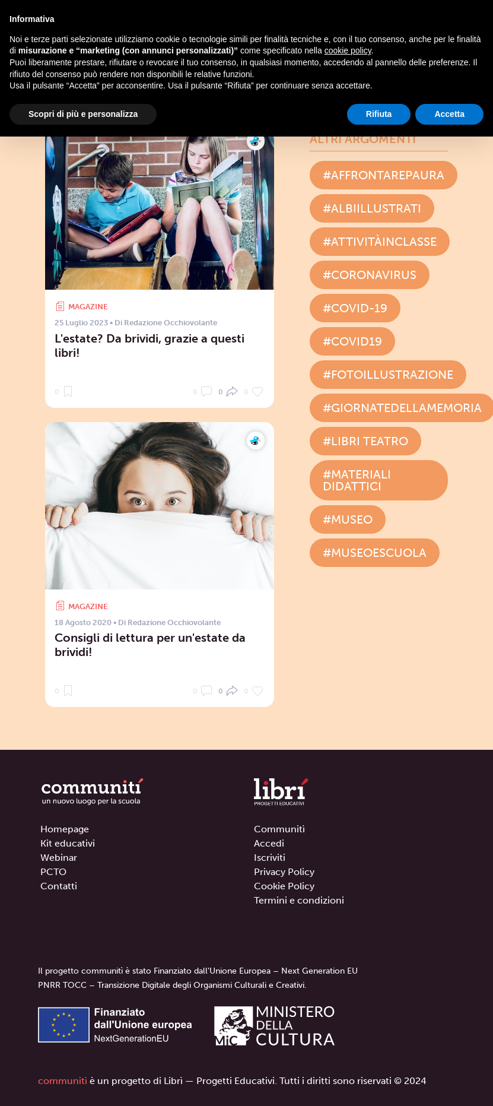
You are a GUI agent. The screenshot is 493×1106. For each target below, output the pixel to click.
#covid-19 (355, 308)
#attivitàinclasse (380, 241)
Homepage (64, 829)
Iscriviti (269, 857)
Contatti (58, 886)
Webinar (58, 857)
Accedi (269, 843)
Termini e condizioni (299, 900)
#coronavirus (369, 275)
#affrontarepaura (383, 175)
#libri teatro (365, 441)
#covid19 (352, 341)
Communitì (279, 829)
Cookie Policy (284, 886)
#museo (348, 519)
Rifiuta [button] (379, 114)
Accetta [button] (449, 114)
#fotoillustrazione (388, 374)
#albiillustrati (372, 208)
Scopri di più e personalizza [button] (83, 114)
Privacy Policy (284, 871)
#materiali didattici (357, 480)
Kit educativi (67, 843)
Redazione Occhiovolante (170, 322)
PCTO (53, 871)
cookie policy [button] (348, 50)
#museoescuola (375, 553)
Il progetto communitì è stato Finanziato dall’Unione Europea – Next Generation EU (198, 971)
